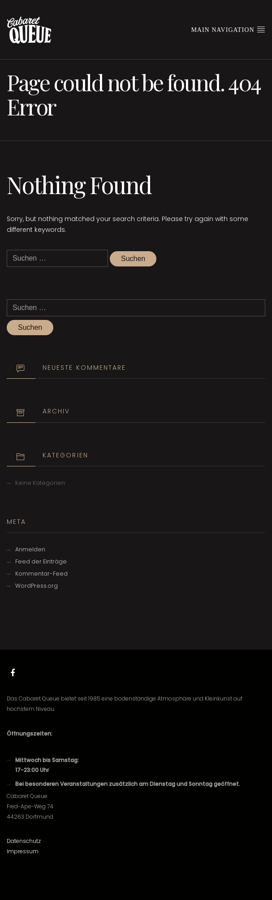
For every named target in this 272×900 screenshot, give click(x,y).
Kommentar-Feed (41, 573)
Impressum (23, 851)
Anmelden (30, 549)
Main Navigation (228, 29)
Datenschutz (24, 841)
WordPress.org (36, 586)
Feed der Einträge (41, 561)
